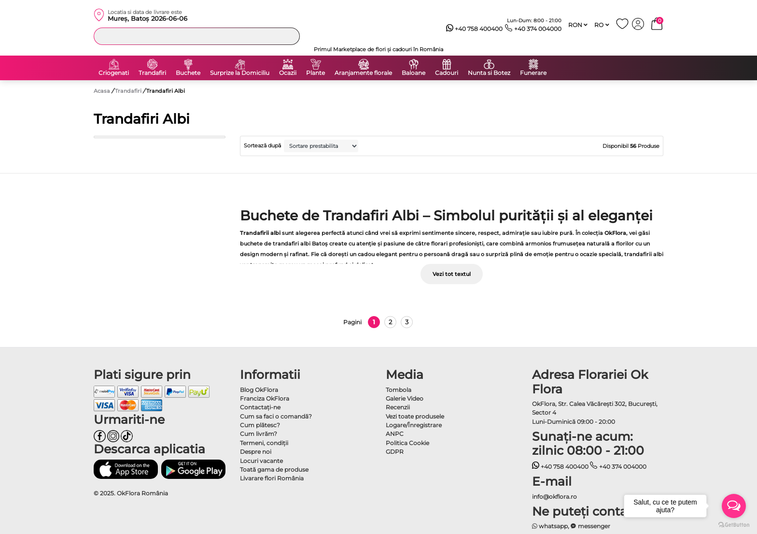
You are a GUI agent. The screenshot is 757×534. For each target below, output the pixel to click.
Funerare (533, 73)
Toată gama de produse (274, 469)
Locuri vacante (261, 460)
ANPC (395, 433)
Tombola (398, 389)
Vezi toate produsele (415, 416)
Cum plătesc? (260, 425)
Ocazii (287, 73)
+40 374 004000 (533, 29)
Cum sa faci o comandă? (276, 416)
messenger (590, 526)
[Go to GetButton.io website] (733, 524)
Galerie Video (404, 398)
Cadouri (446, 73)
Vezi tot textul (452, 274)
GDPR (395, 451)
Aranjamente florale (363, 73)
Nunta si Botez (489, 73)
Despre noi (255, 451)
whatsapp (550, 526)
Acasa (102, 90)
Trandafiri (152, 73)
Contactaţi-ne (260, 407)
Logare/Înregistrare (414, 425)
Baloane (413, 73)
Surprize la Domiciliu (239, 73)
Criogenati (113, 73)
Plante (315, 73)
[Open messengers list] (734, 506)
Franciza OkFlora (264, 398)
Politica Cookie (407, 443)
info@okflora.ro (554, 496)
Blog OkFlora (259, 389)
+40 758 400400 (474, 29)
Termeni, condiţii (264, 443)
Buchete (188, 73)
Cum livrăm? (258, 433)
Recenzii (398, 407)
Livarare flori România (272, 478)
